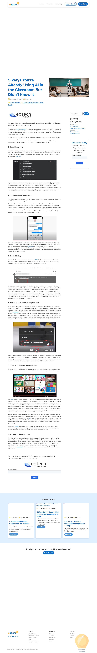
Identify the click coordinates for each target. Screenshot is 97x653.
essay (12, 399)
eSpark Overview (33, 634)
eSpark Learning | (19, 649)
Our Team (72, 634)
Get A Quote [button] (83, 4)
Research (72, 130)
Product (42, 4)
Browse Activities (33, 637)
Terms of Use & (27, 649)
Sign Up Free (48, 553)
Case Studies (52, 637)
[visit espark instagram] (8, 636)
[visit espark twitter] (13, 636)
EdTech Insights (15, 103)
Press (71, 637)
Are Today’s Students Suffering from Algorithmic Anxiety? (74, 523)
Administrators (73, 125)
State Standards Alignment (35, 643)
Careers (72, 635)
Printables (51, 639)
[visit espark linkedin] (17, 636)
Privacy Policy (34, 649)
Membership (58, 4)
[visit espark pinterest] (15, 636)
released (17, 426)
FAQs (30, 639)
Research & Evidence (33, 641)
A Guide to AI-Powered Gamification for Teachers (19, 522)
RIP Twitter (37, 260)
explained (15, 312)
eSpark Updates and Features (77, 128)
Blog (50, 641)
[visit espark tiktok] (10, 636)
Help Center (52, 634)
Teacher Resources (75, 133)
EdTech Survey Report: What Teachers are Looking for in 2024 (48, 514)
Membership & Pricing (34, 635)
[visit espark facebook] (12, 636)
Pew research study (21, 129)
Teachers (51, 635)
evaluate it (19, 447)
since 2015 (18, 156)
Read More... (14, 534)
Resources (49, 4)
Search (86, 114)
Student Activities (74, 132)
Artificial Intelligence (29, 103)
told (30, 418)
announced (30, 246)
